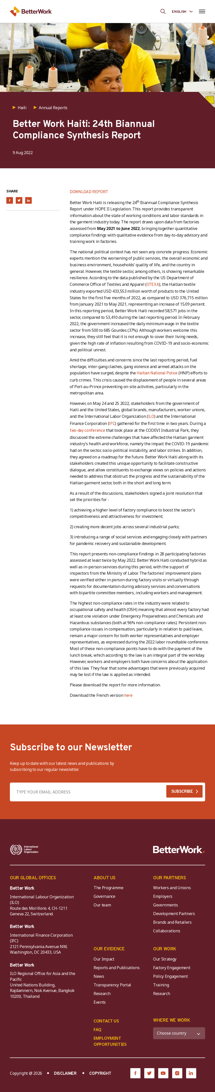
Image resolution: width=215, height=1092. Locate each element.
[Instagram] (177, 1073)
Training (161, 985)
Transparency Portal (112, 985)
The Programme (108, 887)
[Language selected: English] (182, 11)
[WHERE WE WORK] (179, 1033)
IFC (112, 423)
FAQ (97, 1029)
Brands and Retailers (172, 922)
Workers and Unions (172, 887)
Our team (102, 905)
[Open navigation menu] (202, 11)
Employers (162, 896)
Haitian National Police (156, 373)
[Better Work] (179, 849)
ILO (151, 416)
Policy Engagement (171, 976)
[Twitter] (149, 1073)
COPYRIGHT (100, 1073)
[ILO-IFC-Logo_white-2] (24, 850)
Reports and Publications (116, 967)
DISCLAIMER (65, 1073)
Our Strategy (164, 959)
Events (100, 1002)
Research (102, 993)
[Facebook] (135, 1073)
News (99, 976)
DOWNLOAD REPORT (89, 192)
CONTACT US (106, 1021)
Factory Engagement (171, 967)
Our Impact (104, 959)
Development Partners (174, 913)
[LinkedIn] (191, 1073)
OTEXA (153, 284)
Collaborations (166, 931)
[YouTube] (163, 1073)
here (128, 695)
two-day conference (87, 430)
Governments (165, 905)
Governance (104, 896)
